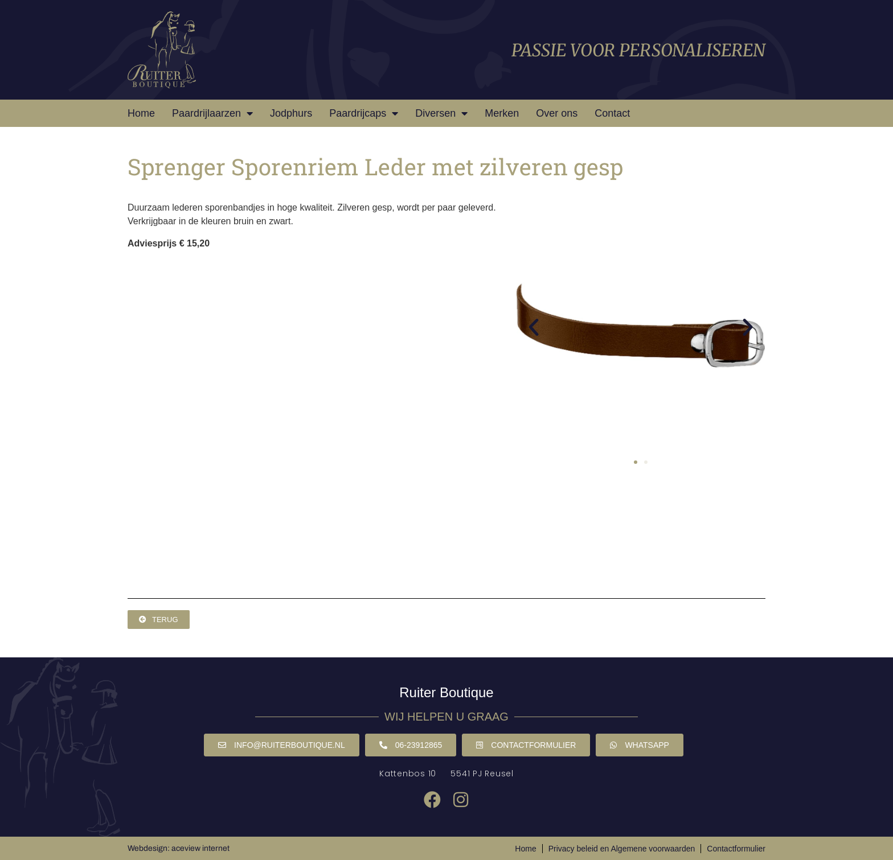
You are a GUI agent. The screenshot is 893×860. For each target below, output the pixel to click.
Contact (612, 113)
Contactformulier (736, 848)
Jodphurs (291, 113)
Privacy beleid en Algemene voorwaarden (621, 848)
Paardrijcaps (363, 113)
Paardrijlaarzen (212, 113)
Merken (502, 113)
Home (141, 113)
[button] (533, 327)
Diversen (441, 113)
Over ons (556, 113)
